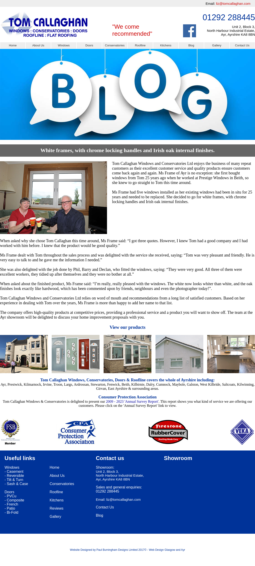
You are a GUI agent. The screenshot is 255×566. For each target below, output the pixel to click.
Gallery (217, 45)
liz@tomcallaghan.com (233, 3)
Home (13, 45)
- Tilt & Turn (14, 480)
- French (11, 504)
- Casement (14, 471)
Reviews (56, 508)
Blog (191, 45)
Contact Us (242, 45)
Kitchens (165, 45)
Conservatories (115, 45)
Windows (64, 45)
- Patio (10, 508)
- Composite (14, 500)
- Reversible (14, 476)
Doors (89, 45)
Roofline (140, 45)
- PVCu (10, 496)
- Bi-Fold (11, 512)
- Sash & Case (16, 484)
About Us (38, 45)
